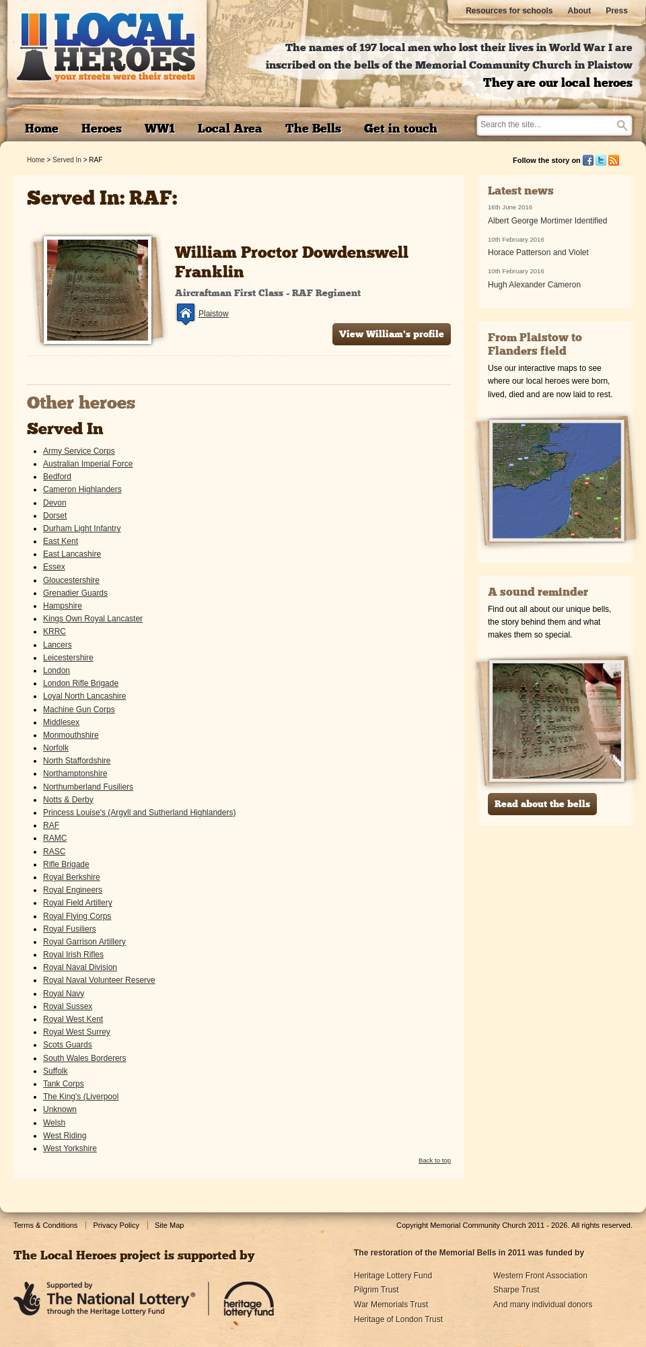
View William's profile (391, 335)
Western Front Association (540, 1275)
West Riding (64, 1135)
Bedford (57, 476)
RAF (51, 825)
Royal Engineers (72, 890)
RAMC (55, 838)
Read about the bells (542, 805)
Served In (66, 160)
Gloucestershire (71, 580)
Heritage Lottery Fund (393, 1275)
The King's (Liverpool (80, 1096)
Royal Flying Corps (77, 916)
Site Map (169, 1225)
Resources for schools (509, 10)
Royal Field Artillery (77, 902)
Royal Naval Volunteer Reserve (99, 980)
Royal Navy (63, 993)
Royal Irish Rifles (73, 954)
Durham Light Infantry (81, 528)
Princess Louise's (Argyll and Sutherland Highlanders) (139, 812)
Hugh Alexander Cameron (534, 284)
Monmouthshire (71, 735)
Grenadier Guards (75, 593)
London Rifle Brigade (80, 683)
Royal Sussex (67, 1006)
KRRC (54, 631)
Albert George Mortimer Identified (547, 221)
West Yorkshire (70, 1148)
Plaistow (214, 313)
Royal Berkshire (71, 877)
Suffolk (55, 1071)
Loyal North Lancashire (84, 696)
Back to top (435, 1160)
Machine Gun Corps (79, 709)
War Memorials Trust (391, 1304)
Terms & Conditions (45, 1225)
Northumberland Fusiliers (88, 787)
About (579, 10)
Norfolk (56, 748)
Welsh (54, 1123)
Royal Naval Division (80, 967)
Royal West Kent (73, 1019)
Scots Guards (67, 1044)
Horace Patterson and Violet (538, 252)
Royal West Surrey (76, 1032)
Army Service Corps (79, 451)
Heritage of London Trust (398, 1319)
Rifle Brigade (66, 864)
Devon (55, 503)
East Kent (60, 541)
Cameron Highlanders (82, 489)
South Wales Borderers (85, 1058)
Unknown (60, 1109)
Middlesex (61, 722)
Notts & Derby (68, 799)
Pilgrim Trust (376, 1289)
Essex (54, 567)
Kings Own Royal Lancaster (93, 618)
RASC (54, 851)
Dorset (55, 515)
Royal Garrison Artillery (84, 941)
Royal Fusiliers (69, 929)
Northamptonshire (75, 773)
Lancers (57, 645)
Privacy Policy (116, 1225)
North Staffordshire (77, 760)
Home (36, 160)
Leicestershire (68, 657)
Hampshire (62, 606)
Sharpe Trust (516, 1289)
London (56, 670)
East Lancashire (72, 554)
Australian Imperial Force (88, 464)
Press (617, 10)
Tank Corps (63, 1084)
